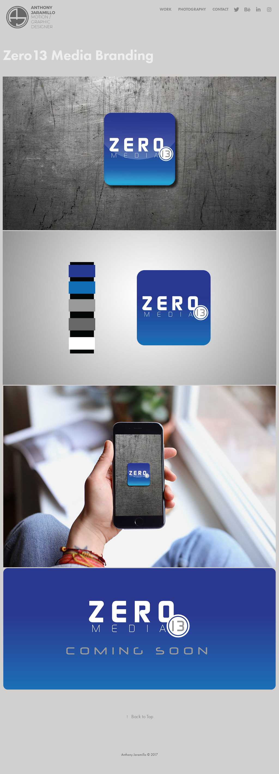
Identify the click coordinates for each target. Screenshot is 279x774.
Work (165, 9)
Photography (192, 9)
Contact (220, 9)
